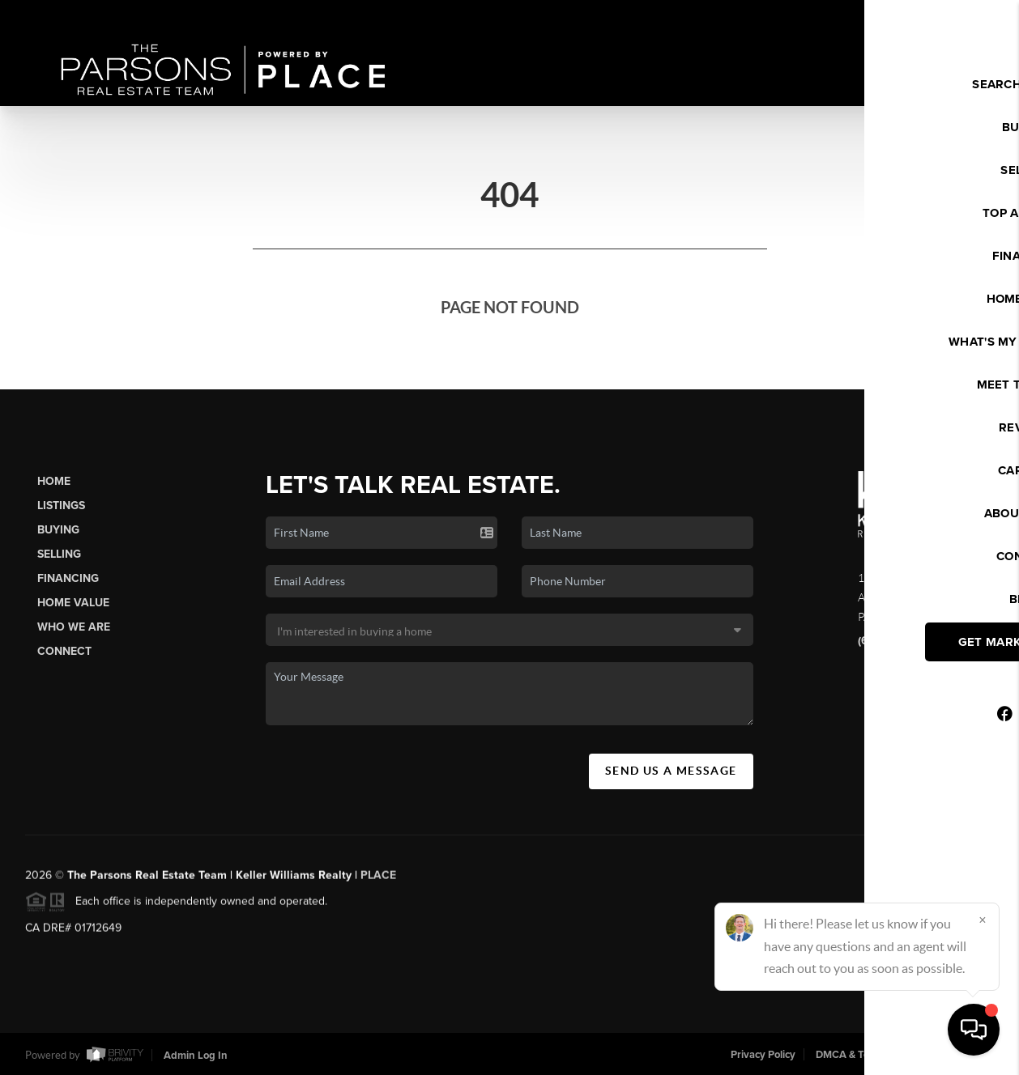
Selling (59, 554)
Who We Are (73, 627)
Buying (58, 530)
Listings (61, 505)
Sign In (954, 17)
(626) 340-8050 (899, 641)
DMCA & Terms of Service (876, 1054)
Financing (68, 578)
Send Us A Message (671, 770)
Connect (64, 651)
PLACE (378, 882)
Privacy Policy (763, 1054)
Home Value (73, 603)
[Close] (982, 919)
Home (53, 481)
